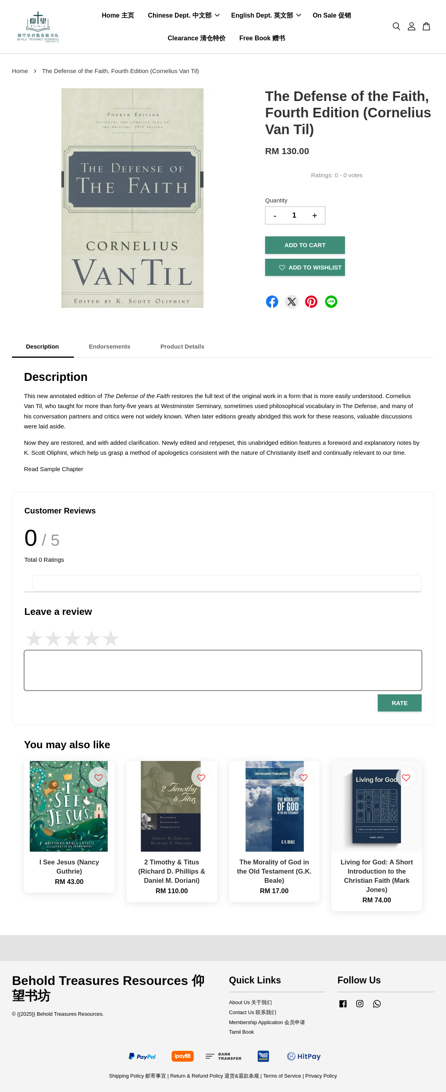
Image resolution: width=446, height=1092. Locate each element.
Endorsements (110, 346)
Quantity (276, 200)
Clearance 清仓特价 (197, 38)
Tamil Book (241, 1032)
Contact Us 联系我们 (253, 1012)
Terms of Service (282, 1076)
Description (42, 346)
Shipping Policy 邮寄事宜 (138, 1076)
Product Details (182, 346)
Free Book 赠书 (262, 38)
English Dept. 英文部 (266, 15)
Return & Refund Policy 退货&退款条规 (215, 1076)
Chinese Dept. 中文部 (183, 15)
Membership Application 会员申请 (267, 1022)
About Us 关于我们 (250, 1002)
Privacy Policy (321, 1076)
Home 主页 (118, 15)
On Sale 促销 (332, 15)
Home (20, 70)
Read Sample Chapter (53, 469)
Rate (400, 703)
